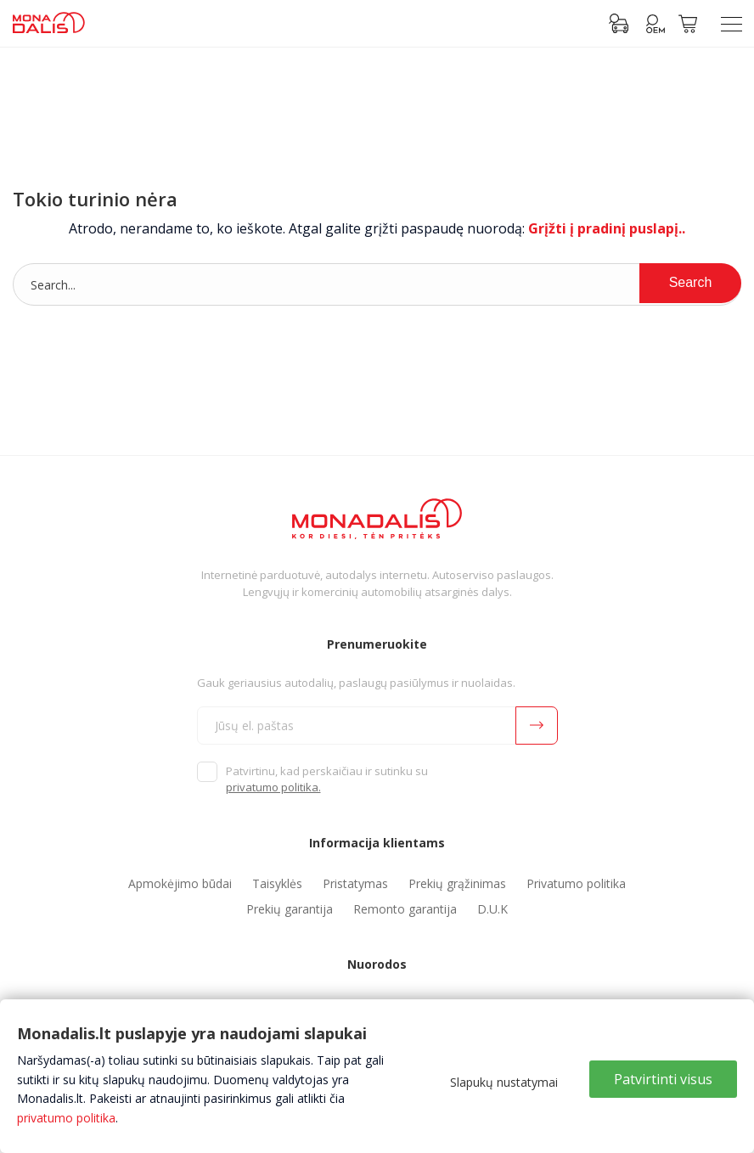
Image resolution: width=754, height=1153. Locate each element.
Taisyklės (277, 883)
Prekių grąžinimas (457, 883)
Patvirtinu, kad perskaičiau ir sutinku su (327, 779)
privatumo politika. (273, 787)
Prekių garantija (289, 909)
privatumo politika (66, 1118)
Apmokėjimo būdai (180, 883)
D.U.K (492, 909)
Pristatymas (355, 883)
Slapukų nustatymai (504, 1082)
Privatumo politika (576, 883)
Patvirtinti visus (663, 1079)
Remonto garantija (405, 909)
